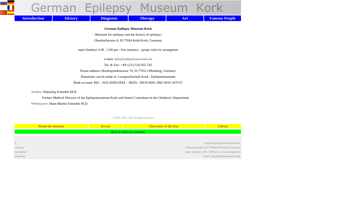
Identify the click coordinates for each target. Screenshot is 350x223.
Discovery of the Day (163, 126)
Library (223, 126)
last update (21, 151)
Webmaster (39, 103)
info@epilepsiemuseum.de (226, 156)
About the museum (51, 126)
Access (105, 126)
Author (36, 92)
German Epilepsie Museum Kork (222, 143)
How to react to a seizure (128, 131)
